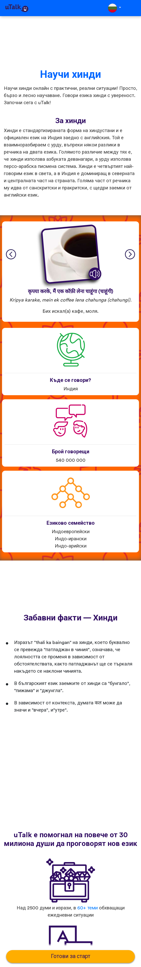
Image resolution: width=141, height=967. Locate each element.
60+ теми (87, 908)
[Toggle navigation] (133, 8)
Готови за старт (70, 956)
